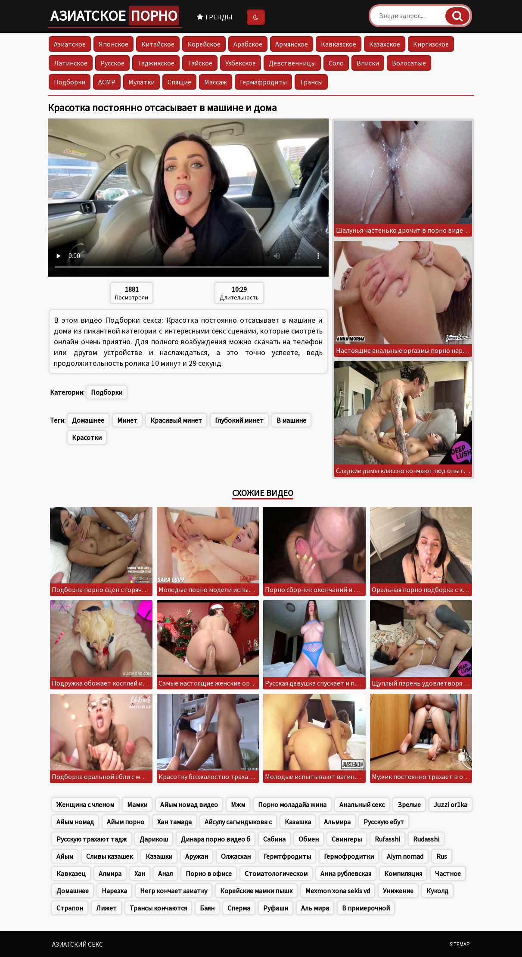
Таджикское (155, 63)
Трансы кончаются (158, 908)
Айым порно (125, 821)
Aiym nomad (405, 856)
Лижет (106, 908)
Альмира (337, 821)
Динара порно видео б (215, 839)
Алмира (110, 873)
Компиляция (403, 873)
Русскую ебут (384, 821)
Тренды (215, 16)
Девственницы (292, 63)
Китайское (157, 44)
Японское (113, 44)
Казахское (384, 44)
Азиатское (114, 15)
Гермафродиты (263, 82)
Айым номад (75, 821)
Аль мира (315, 908)
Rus (441, 856)
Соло (336, 63)
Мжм (238, 804)
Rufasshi (387, 839)
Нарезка (114, 890)
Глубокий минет (239, 420)
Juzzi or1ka (450, 804)
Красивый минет (176, 420)
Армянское (291, 44)
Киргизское (431, 44)
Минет (127, 420)
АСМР (106, 82)
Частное (448, 873)
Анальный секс (362, 804)
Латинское (70, 63)
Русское (112, 63)
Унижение (398, 890)
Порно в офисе (209, 873)
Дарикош (154, 839)
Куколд (437, 890)
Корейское (204, 44)
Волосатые (409, 63)
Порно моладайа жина (292, 804)
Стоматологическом (276, 873)
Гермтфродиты (287, 856)
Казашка (298, 821)
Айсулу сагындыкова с (238, 821)
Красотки (87, 437)
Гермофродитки (349, 856)
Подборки (69, 82)
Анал (165, 873)
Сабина (274, 839)
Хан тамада (174, 821)
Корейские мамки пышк (256, 890)
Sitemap (460, 944)
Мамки (137, 804)
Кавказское (338, 44)
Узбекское (240, 63)
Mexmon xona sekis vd (337, 890)
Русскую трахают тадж (91, 839)
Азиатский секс (77, 944)
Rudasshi (426, 839)
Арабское (247, 44)
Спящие (179, 82)
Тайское (199, 63)
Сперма (238, 908)
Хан (139, 873)
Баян (207, 908)
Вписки (368, 63)
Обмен (308, 839)
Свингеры (347, 839)
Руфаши (275, 908)
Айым (64, 856)
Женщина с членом (85, 804)
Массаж (215, 82)
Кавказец (71, 873)
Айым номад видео (189, 804)
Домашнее (88, 420)
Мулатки (141, 82)
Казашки (159, 856)
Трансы (311, 82)
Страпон (69, 908)
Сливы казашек (109, 856)
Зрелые (409, 804)
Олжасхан (236, 856)
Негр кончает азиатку (173, 890)
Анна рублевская (345, 873)
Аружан (196, 856)
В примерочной (366, 908)
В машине (291, 420)
